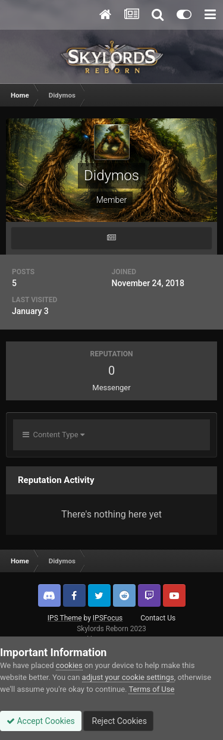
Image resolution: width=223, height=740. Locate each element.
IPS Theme (65, 618)
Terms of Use (151, 689)
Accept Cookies (41, 721)
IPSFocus (108, 618)
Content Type (53, 434)
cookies (69, 665)
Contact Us (157, 618)
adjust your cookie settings (128, 677)
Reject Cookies (118, 721)
